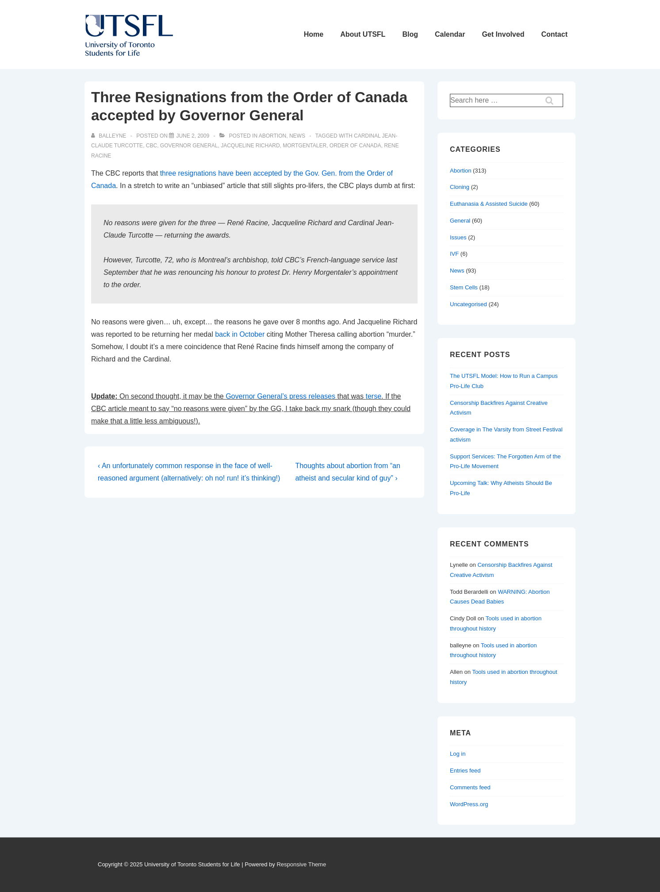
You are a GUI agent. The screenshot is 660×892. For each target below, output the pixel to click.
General (460, 220)
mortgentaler (304, 145)
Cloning (459, 187)
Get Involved (503, 34)
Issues (458, 237)
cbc (151, 145)
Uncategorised (468, 304)
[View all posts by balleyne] (109, 136)
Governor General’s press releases (280, 396)
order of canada (355, 145)
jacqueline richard (250, 145)
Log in (457, 753)
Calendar (450, 34)
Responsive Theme (301, 864)
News (297, 136)
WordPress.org (469, 804)
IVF (454, 253)
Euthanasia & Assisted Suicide (489, 203)
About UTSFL (362, 34)
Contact (554, 34)
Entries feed (465, 770)
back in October (240, 334)
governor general (189, 145)
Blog (410, 34)
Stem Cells (464, 287)
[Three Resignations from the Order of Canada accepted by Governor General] (192, 136)
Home (313, 34)
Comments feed (470, 787)
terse (373, 396)
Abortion (272, 136)
